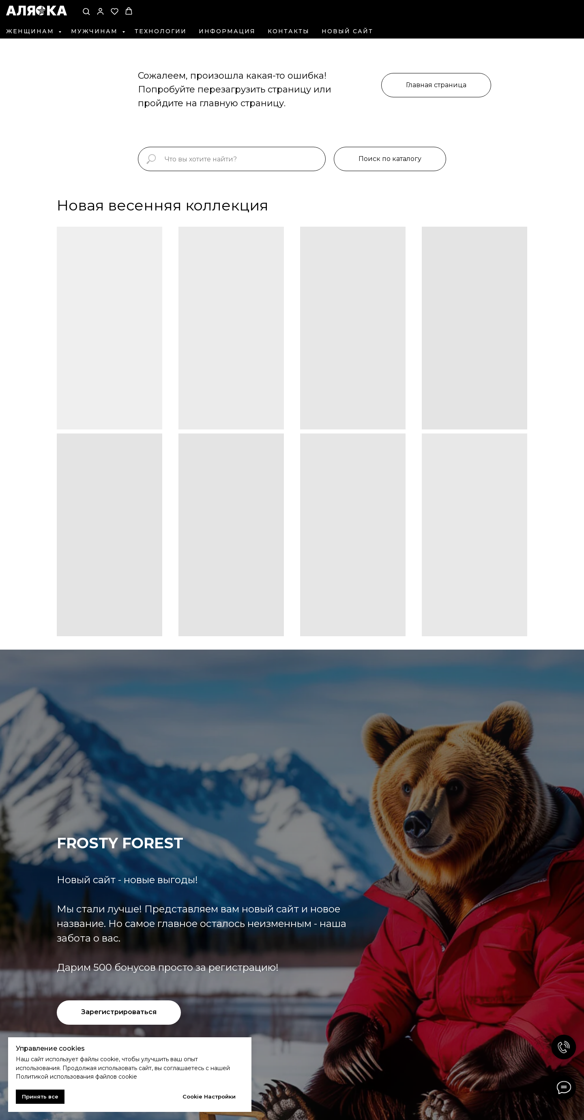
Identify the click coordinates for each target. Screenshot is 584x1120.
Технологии (161, 31)
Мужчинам (95, 31)
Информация (227, 31)
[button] (86, 11)
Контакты (288, 31)
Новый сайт (347, 31)
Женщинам (31, 31)
